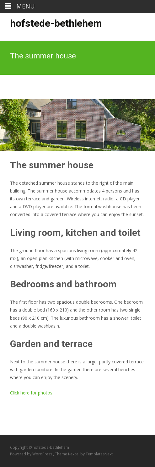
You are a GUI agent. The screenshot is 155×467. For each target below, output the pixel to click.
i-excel (74, 454)
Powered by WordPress (31, 454)
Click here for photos (31, 393)
